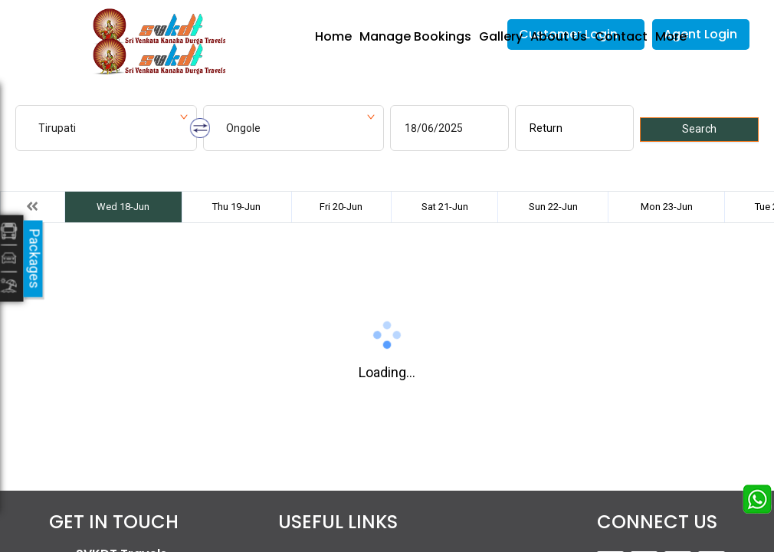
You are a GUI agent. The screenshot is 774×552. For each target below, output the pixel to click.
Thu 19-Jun (236, 206)
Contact (621, 36)
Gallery (501, 36)
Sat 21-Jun (444, 206)
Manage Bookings (415, 36)
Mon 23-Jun (667, 206)
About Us (558, 36)
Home (333, 36)
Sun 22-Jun (553, 206)
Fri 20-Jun (341, 206)
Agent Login (700, 34)
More (671, 36)
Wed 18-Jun (123, 206)
